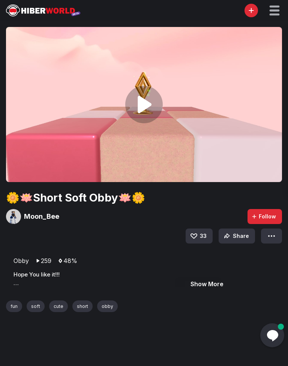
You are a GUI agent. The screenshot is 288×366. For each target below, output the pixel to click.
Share (235, 236)
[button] (274, 10)
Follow (263, 216)
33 (198, 236)
